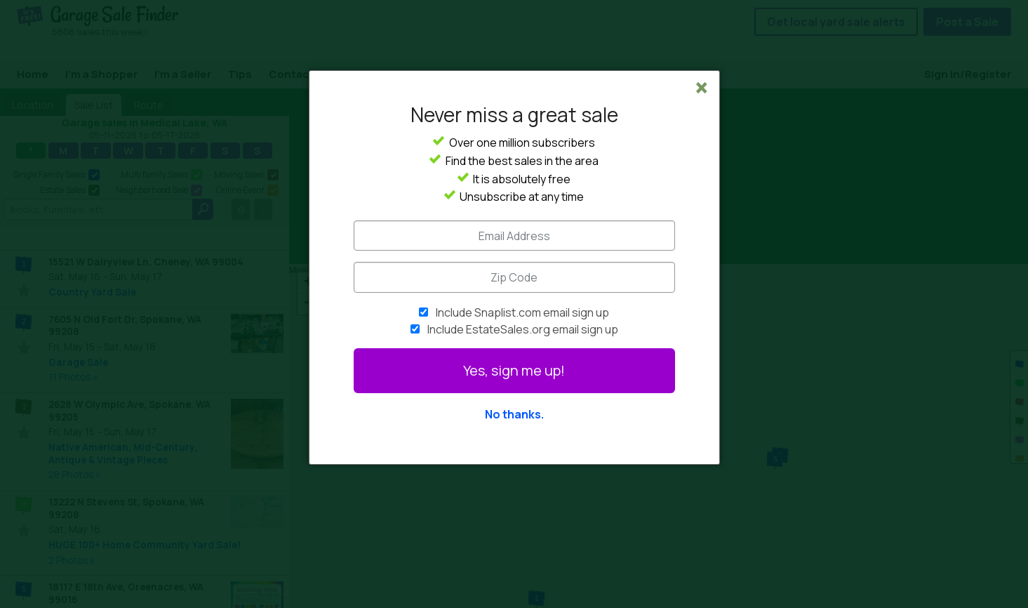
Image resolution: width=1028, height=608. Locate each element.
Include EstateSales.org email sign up (522, 329)
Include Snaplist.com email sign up (522, 312)
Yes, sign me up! (514, 370)
